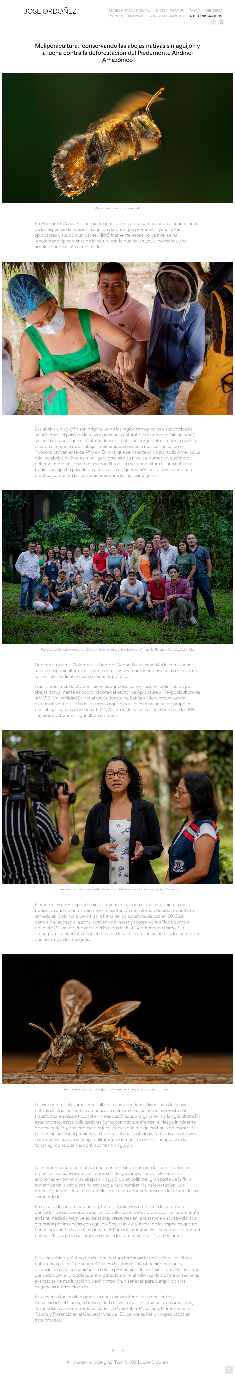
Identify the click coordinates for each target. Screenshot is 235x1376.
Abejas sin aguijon (206, 16)
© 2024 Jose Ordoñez (146, 1361)
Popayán (177, 10)
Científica (213, 10)
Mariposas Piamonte (167, 16)
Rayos (195, 10)
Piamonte (136, 16)
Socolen (115, 16)
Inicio (160, 10)
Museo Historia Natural (129, 10)
